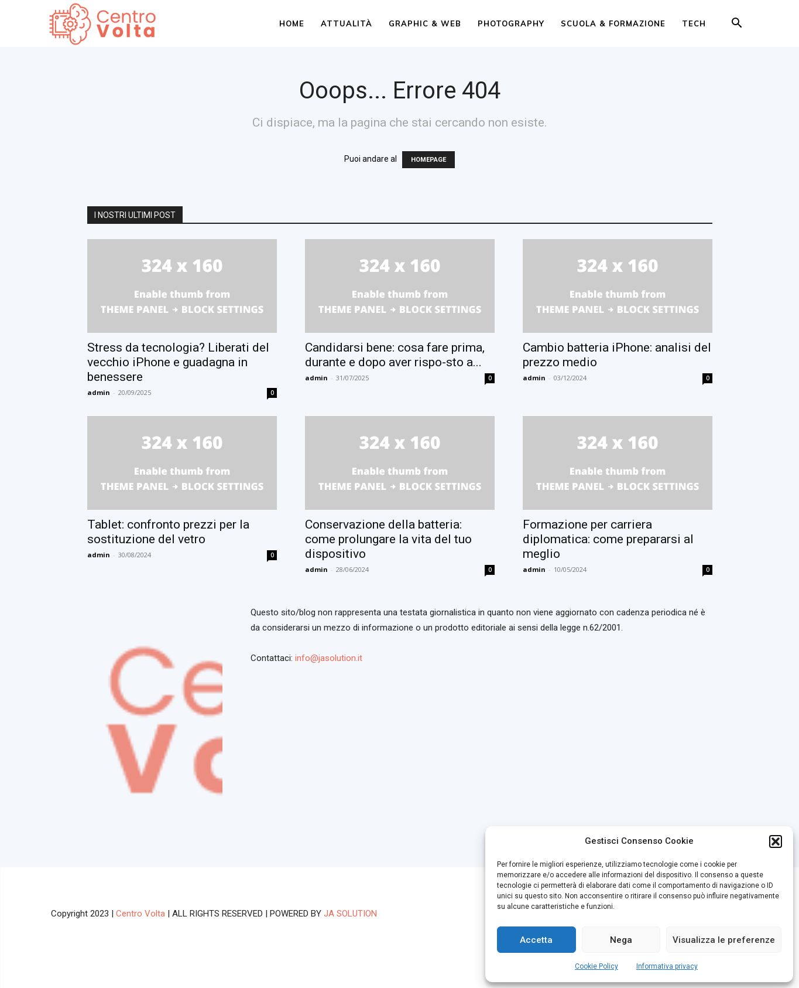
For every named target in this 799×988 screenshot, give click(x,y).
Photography (511, 23)
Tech (694, 23)
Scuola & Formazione (613, 23)
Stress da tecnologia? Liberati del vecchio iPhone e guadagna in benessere (178, 362)
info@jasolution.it (328, 658)
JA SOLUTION (350, 913)
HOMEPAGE (428, 159)
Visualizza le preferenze (724, 940)
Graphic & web (425, 23)
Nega (621, 940)
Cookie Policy (596, 966)
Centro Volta (140, 913)
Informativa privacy (667, 966)
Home (291, 23)
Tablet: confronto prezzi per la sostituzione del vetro (168, 531)
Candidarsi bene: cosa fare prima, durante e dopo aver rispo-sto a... (395, 354)
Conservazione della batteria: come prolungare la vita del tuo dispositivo (388, 539)
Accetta (536, 940)
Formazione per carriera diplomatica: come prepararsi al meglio (608, 539)
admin (98, 392)
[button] (775, 841)
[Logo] (105, 23)
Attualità (346, 23)
